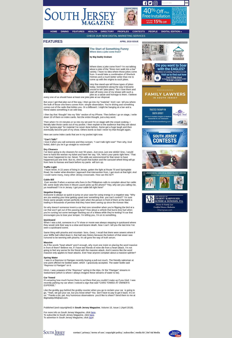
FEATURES (78, 31)
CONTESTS (138, 31)
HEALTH (92, 31)
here (93, 312)
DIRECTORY (107, 31)
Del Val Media (153, 332)
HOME (53, 31)
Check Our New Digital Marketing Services (116, 36)
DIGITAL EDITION (171, 31)
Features (53, 41)
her (90, 317)
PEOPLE (153, 31)
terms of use (98, 332)
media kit (140, 332)
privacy (86, 332)
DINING (65, 31)
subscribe (129, 332)
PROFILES (123, 31)
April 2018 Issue (129, 41)
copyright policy (114, 332)
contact (77, 332)
